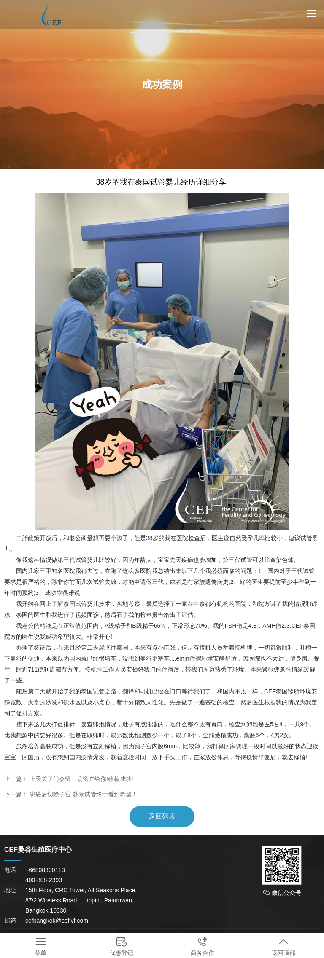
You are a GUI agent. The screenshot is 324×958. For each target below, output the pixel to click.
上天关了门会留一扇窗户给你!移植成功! (81, 779)
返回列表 (162, 816)
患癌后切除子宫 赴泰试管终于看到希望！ (84, 794)
